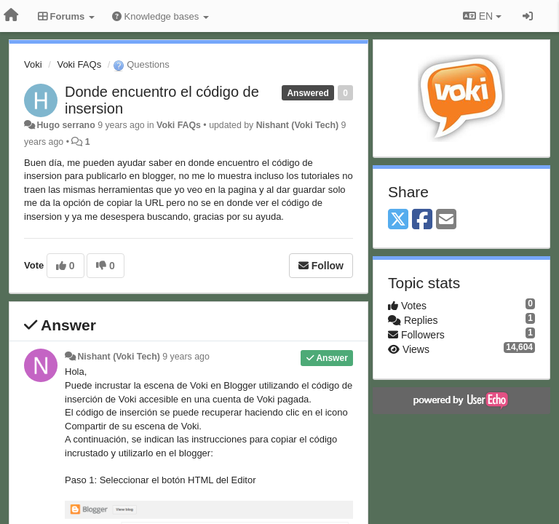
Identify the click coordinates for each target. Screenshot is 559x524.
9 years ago (186, 357)
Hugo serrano (65, 125)
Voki (33, 64)
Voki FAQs (79, 64)
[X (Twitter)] (398, 220)
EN (482, 16)
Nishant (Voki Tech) (297, 125)
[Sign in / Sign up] (528, 16)
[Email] (446, 220)
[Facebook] (422, 220)
